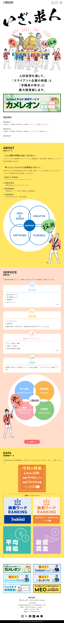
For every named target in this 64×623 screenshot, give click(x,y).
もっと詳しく (32, 442)
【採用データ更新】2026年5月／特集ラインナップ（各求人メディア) (25, 124)
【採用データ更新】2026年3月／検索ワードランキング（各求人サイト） (26, 131)
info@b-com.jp (35, 611)
